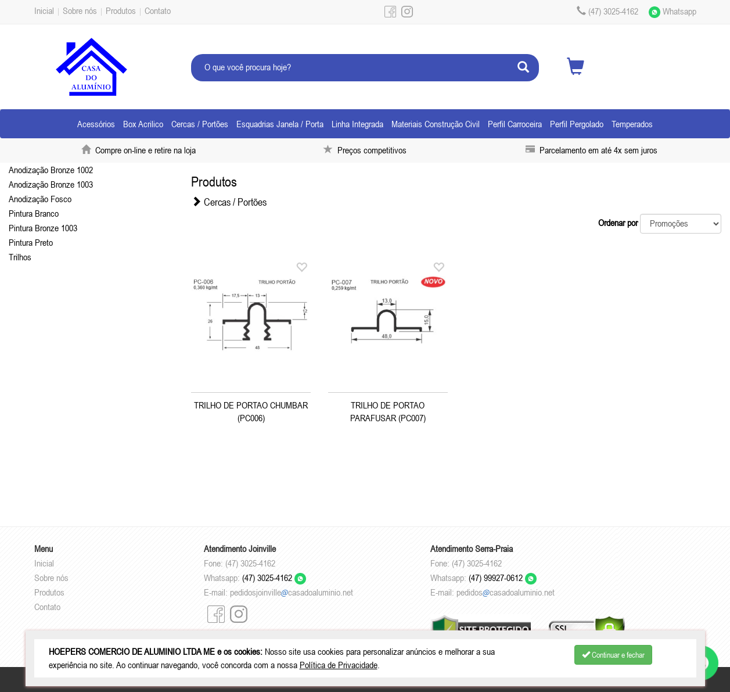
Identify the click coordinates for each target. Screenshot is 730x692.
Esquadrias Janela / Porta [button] (279, 124)
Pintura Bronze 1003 (43, 228)
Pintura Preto (31, 242)
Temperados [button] (632, 124)
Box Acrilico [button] (143, 124)
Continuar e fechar (613, 654)
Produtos (121, 10)
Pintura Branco (34, 213)
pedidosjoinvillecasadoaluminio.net (291, 592)
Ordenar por (618, 222)
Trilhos (20, 257)
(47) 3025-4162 (274, 577)
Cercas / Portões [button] (199, 124)
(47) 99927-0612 (503, 577)
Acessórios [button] (96, 124)
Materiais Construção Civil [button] (435, 124)
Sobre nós (80, 10)
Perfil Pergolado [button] (576, 124)
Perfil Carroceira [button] (515, 124)
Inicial (44, 10)
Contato (158, 10)
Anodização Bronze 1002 (51, 169)
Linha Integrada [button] (357, 124)
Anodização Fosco (40, 198)
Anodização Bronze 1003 (51, 184)
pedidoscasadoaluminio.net (505, 592)
